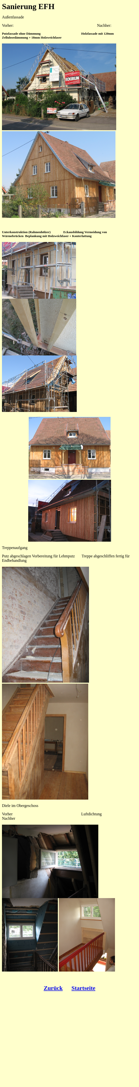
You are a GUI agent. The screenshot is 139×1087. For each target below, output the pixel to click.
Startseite (83, 988)
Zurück (53, 988)
